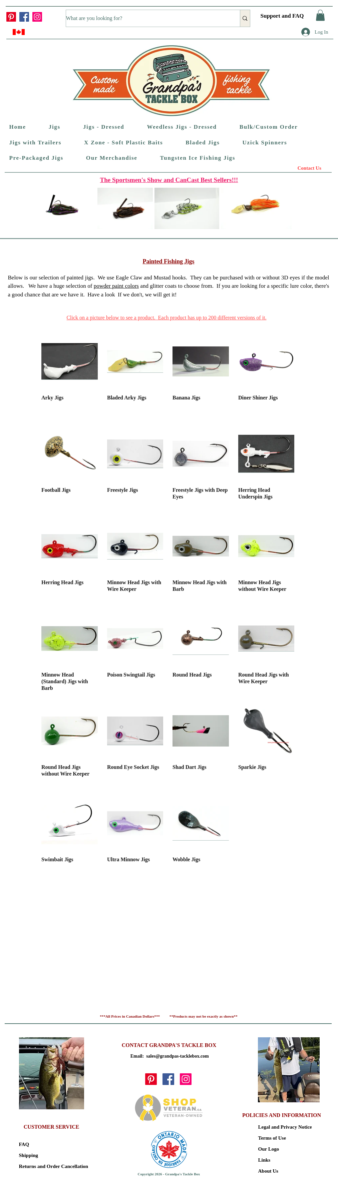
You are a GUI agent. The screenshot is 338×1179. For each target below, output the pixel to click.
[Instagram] (37, 17)
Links (264, 1160)
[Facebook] (24, 17)
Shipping (28, 1155)
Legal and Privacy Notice (281, 1127)
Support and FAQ (282, 16)
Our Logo (268, 1149)
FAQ (24, 1144)
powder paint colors (116, 286)
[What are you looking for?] (146, 18)
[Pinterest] (11, 17)
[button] (320, 15)
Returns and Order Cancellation (42, 1166)
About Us (268, 1171)
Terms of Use (272, 1138)
